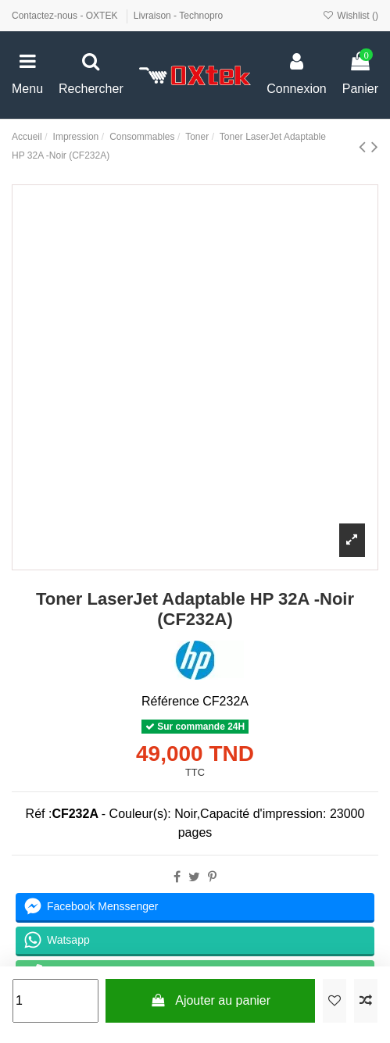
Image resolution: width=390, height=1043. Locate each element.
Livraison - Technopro (179, 15)
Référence (170, 701)
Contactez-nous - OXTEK (66, 15)
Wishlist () (350, 15)
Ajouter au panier (210, 1000)
